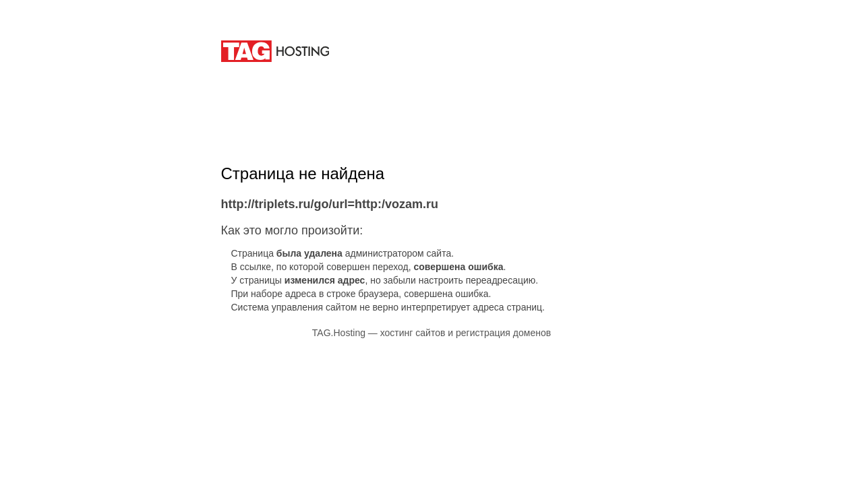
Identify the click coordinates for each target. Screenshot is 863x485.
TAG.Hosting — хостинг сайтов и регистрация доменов (431, 332)
